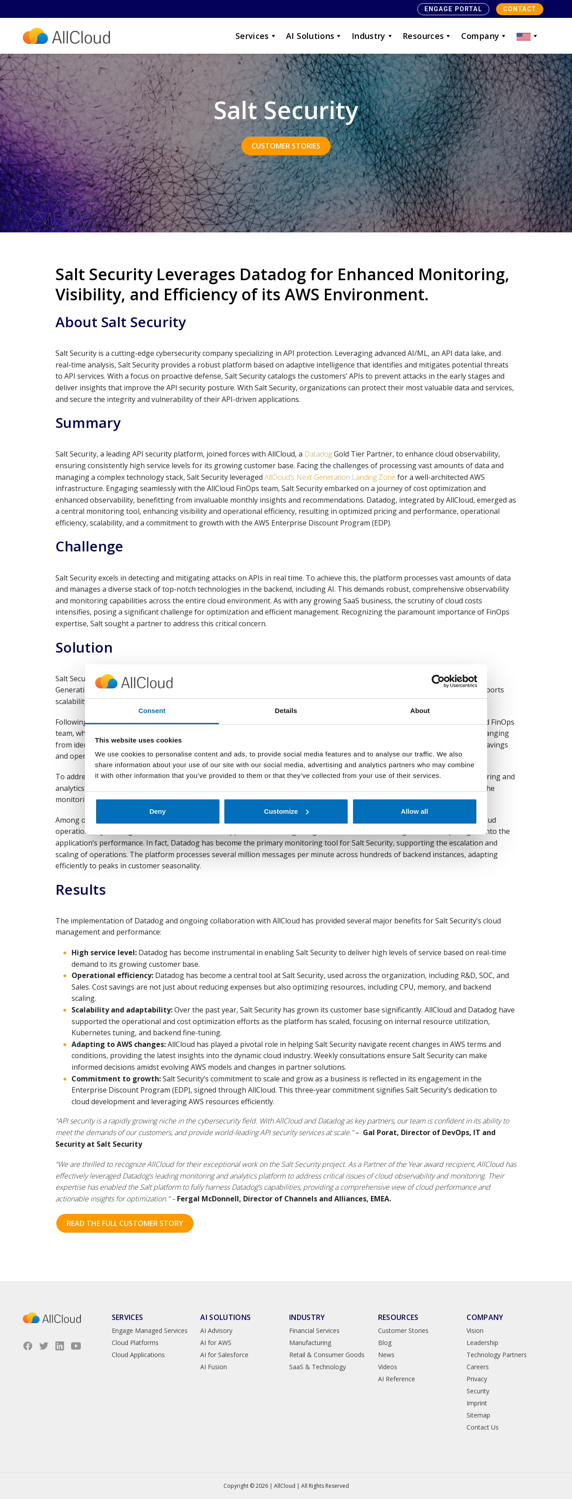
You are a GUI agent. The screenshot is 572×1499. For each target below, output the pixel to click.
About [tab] (420, 710)
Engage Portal (453, 9)
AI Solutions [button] (314, 36)
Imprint (477, 1403)
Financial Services (314, 1330)
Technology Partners (497, 1354)
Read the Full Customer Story (125, 1223)
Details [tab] (286, 710)
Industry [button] (373, 36)
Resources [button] (427, 36)
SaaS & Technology (317, 1366)
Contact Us (483, 1427)
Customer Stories (286, 146)
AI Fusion (213, 1366)
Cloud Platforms (135, 1342)
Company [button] (484, 36)
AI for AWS (215, 1342)
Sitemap (478, 1415)
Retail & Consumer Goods (327, 1354)
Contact (519, 9)
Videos (387, 1366)
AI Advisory (216, 1330)
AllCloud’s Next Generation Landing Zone (330, 477)
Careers (478, 1366)
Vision (475, 1330)
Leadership (482, 1342)
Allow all (414, 811)
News (386, 1354)
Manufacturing (310, 1342)
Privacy (477, 1379)
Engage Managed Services (150, 1330)
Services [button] (256, 36)
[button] (527, 36)
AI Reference (396, 1379)
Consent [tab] (152, 710)
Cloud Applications (138, 1354)
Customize (286, 811)
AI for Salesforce (224, 1354)
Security (478, 1391)
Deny (157, 811)
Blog (384, 1342)
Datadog (318, 454)
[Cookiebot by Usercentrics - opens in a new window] (438, 681)
